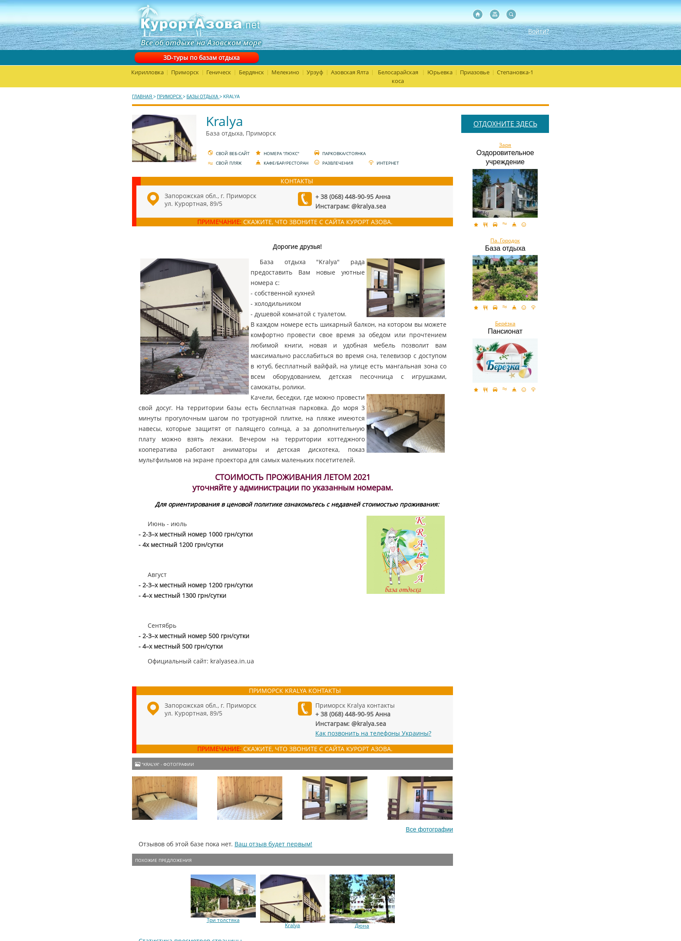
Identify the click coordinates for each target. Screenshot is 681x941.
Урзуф (315, 72)
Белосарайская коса (398, 76)
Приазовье (474, 72)
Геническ (218, 72)
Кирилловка (147, 72)
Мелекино (285, 72)
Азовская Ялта (350, 72)
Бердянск (251, 72)
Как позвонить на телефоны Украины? (373, 733)
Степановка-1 (515, 72)
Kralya (292, 925)
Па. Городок (505, 240)
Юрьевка (440, 72)
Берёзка (505, 323)
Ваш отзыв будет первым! (273, 844)
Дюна (362, 925)
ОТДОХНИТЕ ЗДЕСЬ (505, 124)
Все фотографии (429, 829)
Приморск (185, 72)
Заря (505, 145)
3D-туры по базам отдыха (201, 57)
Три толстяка (223, 920)
